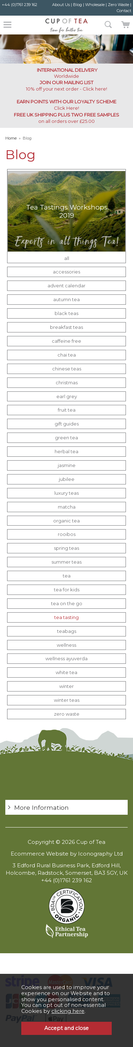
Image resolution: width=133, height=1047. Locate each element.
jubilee (66, 479)
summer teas (66, 562)
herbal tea (66, 451)
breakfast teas (66, 327)
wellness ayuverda (66, 658)
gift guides (67, 424)
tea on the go (66, 603)
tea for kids (66, 589)
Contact (124, 10)
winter (66, 686)
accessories (66, 272)
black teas (66, 313)
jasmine (67, 465)
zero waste (66, 714)
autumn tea (66, 299)
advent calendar (66, 285)
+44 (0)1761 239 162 (19, 4)
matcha (67, 507)
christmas (67, 382)
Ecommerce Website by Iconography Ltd (67, 853)
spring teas (66, 548)
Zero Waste (118, 4)
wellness (66, 645)
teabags (66, 631)
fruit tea (67, 410)
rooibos (67, 534)
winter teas (66, 700)
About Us (61, 4)
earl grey (66, 396)
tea (67, 576)
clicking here (67, 1011)
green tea (66, 437)
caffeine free (66, 341)
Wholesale (95, 4)
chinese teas (66, 368)
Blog (77, 4)
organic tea (66, 521)
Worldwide (67, 73)
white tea (66, 672)
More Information (41, 807)
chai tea (66, 355)
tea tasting (66, 617)
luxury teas (66, 493)
